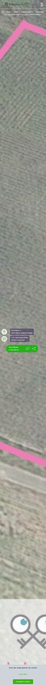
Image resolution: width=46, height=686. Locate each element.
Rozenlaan (40, 12)
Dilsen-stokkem (27, 12)
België (16, 12)
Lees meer (23, 674)
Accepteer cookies (23, 682)
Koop (9, 12)
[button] (34, 349)
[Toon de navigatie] (35, 4)
